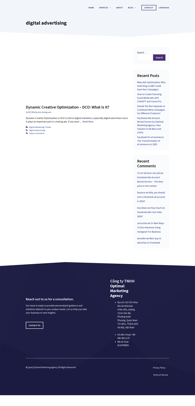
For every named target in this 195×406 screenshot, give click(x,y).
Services (106, 7)
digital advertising (37, 130)
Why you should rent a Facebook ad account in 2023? (151, 197)
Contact (148, 7)
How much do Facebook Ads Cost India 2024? (151, 212)
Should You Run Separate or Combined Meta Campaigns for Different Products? (151, 110)
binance (141, 192)
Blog (133, 7)
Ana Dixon (142, 207)
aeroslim (141, 238)
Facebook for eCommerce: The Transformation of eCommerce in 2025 (150, 141)
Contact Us (34, 325)
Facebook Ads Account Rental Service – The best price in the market (150, 181)
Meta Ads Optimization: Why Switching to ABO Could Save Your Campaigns (151, 86)
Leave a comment (36, 133)
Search (140, 52)
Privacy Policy (159, 367)
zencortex (142, 223)
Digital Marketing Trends (40, 127)
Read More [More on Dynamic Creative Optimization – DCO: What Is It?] (88, 121)
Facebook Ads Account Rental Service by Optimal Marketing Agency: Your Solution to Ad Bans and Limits (150, 125)
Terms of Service (160, 374)
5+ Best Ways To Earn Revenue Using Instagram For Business (150, 227)
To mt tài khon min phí (148, 173)
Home (91, 7)
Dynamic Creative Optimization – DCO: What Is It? (67, 107)
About (119, 7)
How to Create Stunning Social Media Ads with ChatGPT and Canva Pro (149, 98)
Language (164, 7)
